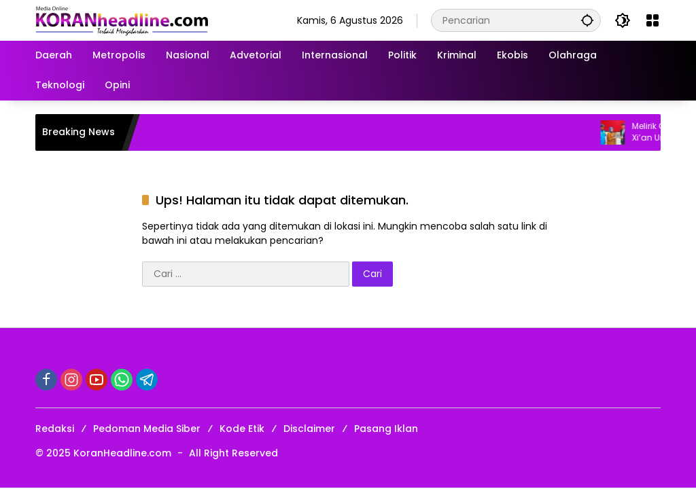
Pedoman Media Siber (147, 428)
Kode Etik (242, 428)
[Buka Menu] (652, 20)
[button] (587, 20)
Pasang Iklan (386, 428)
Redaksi (54, 428)
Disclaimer (309, 428)
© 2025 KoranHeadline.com (103, 453)
